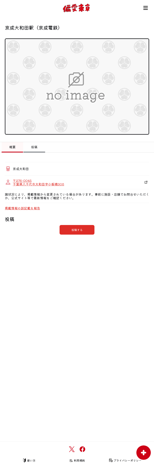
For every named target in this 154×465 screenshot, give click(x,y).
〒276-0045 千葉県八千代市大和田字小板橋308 (38, 182)
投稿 (34, 146)
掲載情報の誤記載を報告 (22, 208)
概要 (12, 146)
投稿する (77, 230)
